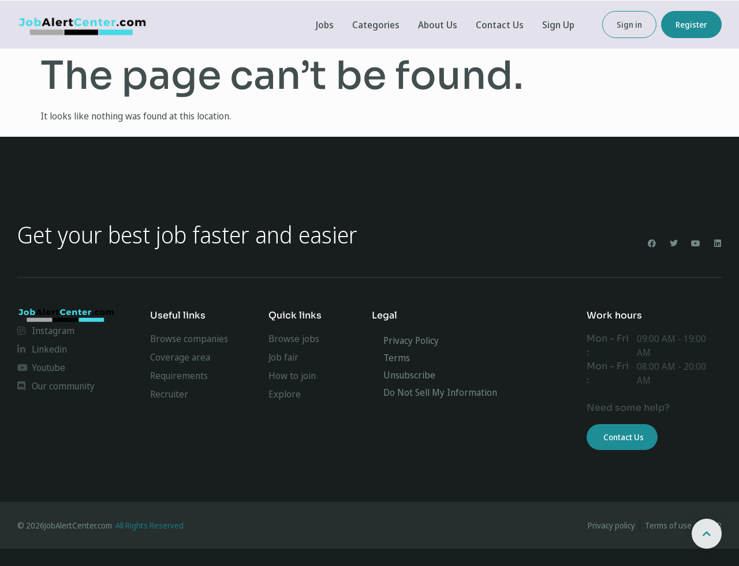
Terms (396, 357)
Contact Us (500, 24)
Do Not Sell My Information (440, 392)
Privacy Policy (411, 340)
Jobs (325, 24)
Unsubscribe (409, 375)
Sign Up (558, 24)
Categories (376, 24)
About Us (437, 24)
